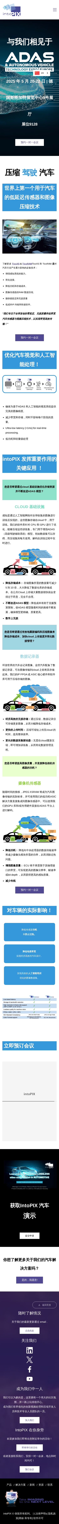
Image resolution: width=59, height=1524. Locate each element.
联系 (50, 1484)
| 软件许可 (37, 1518)
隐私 (50, 1513)
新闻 (32, 1484)
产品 (9, 1484)
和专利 (28, 1518)
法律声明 (41, 1513)
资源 (41, 1484)
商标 (21, 1518)
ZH (39, 73)
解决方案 (21, 1484)
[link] (29, 221)
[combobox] (41, 73)
